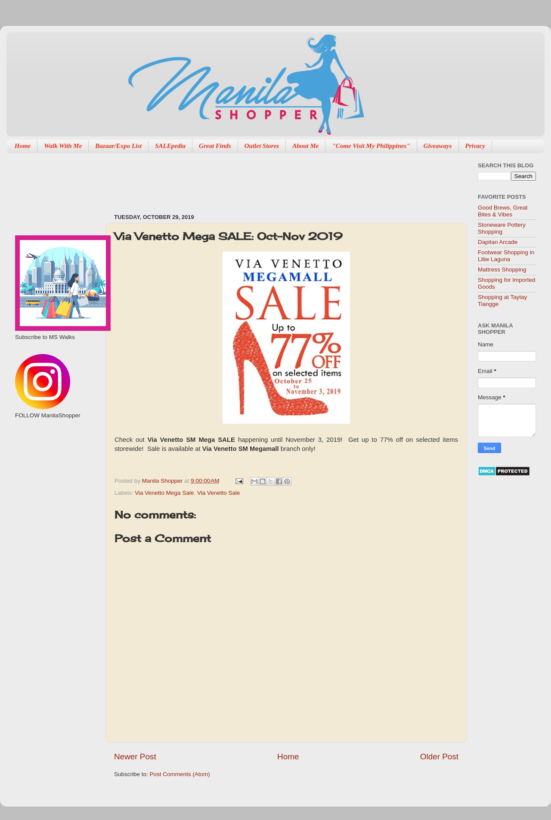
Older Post (439, 756)
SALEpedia (170, 145)
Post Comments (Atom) (180, 774)
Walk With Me (63, 145)
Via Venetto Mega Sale (164, 493)
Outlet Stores (262, 145)
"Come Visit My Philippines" (371, 145)
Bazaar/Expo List (118, 145)
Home (23, 145)
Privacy (475, 145)
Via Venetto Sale (218, 493)
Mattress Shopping (502, 269)
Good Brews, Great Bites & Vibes (503, 211)
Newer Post (135, 756)
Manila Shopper (163, 481)
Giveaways (438, 145)
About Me (305, 145)
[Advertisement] (270, 179)
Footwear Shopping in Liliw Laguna (506, 255)
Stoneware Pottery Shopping (502, 228)
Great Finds (215, 145)
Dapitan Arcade (497, 242)
